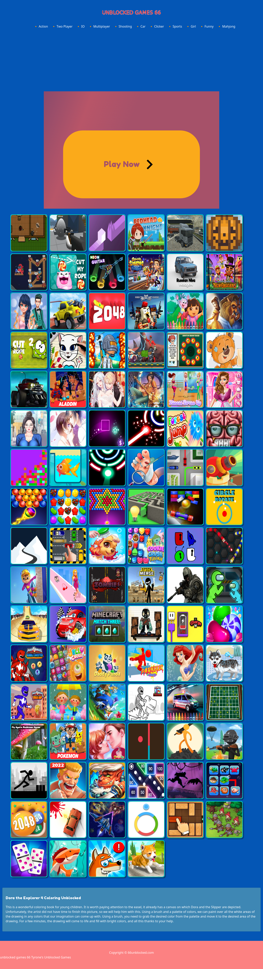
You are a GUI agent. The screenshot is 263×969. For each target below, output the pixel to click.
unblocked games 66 (15, 957)
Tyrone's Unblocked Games (51, 957)
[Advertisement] (131, 59)
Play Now (122, 164)
